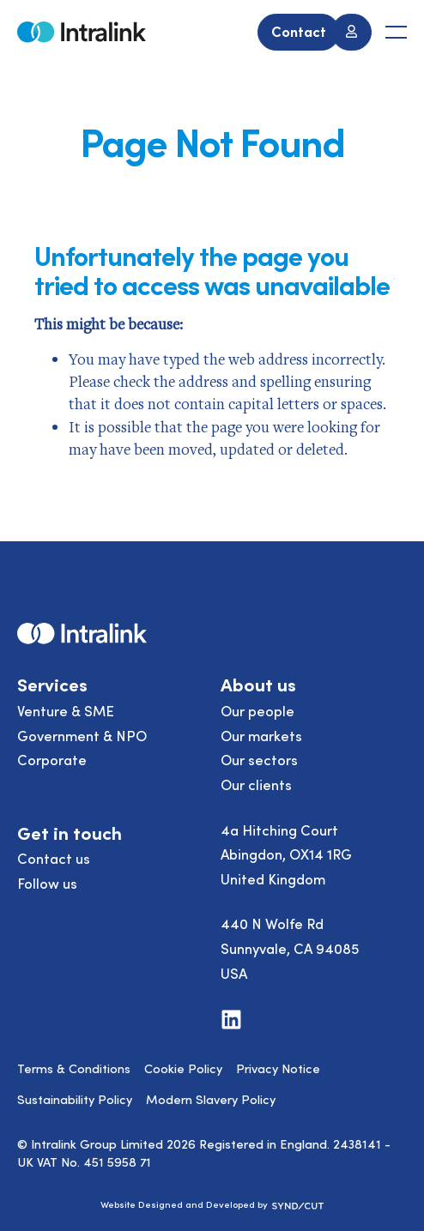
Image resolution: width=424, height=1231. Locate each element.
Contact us (53, 857)
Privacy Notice (278, 1068)
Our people (257, 710)
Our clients (256, 784)
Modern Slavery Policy (211, 1098)
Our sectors (259, 759)
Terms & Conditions (73, 1068)
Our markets (261, 735)
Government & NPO (82, 735)
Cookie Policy (183, 1068)
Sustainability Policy (74, 1098)
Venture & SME (65, 710)
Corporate (52, 759)
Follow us (47, 882)
